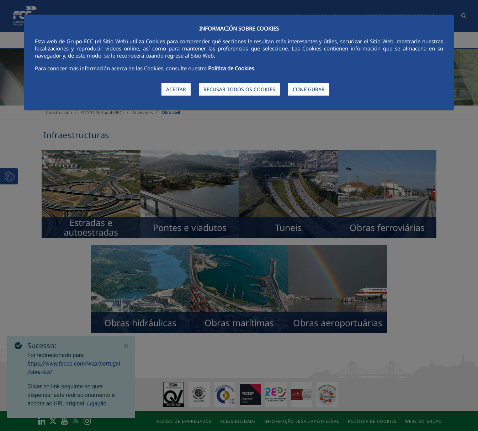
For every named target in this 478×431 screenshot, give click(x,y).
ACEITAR (176, 89)
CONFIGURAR (309, 89)
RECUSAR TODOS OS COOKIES (239, 89)
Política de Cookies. (231, 68)
